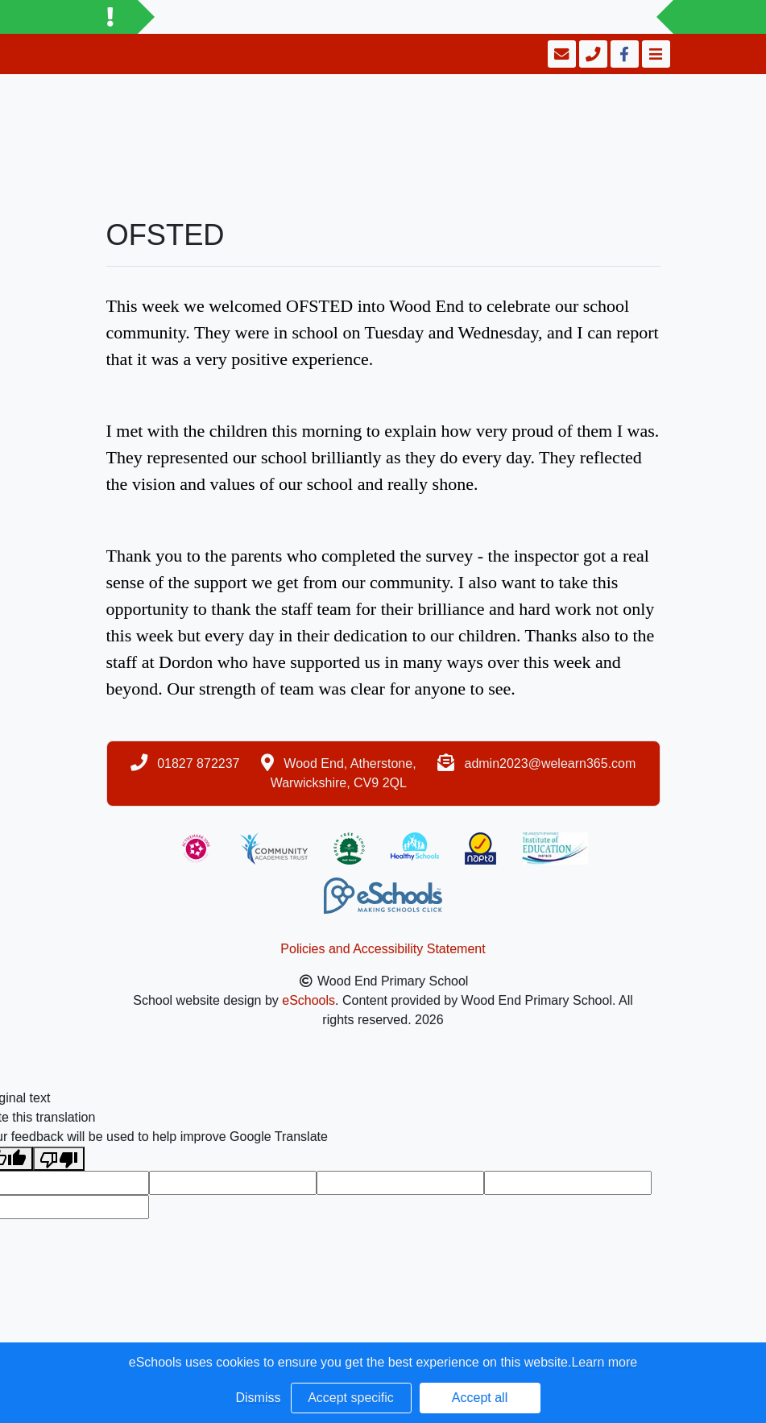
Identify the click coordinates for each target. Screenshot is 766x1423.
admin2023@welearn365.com (550, 763)
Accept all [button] (479, 1397)
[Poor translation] (59, 1159)
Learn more (604, 1362)
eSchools (308, 1000)
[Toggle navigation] (654, 54)
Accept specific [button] (351, 1397)
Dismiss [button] (258, 1397)
